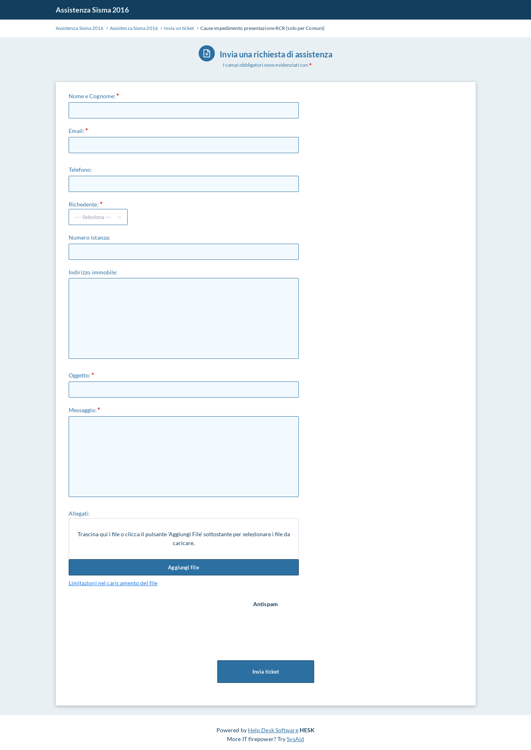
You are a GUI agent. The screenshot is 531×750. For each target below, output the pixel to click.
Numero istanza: (90, 237)
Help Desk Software (273, 730)
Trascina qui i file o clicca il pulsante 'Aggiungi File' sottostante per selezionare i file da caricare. (184, 538)
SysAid (295, 738)
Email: (77, 130)
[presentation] (266, 624)
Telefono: (80, 169)
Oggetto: (80, 375)
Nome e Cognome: (92, 96)
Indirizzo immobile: (93, 272)
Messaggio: (83, 410)
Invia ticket (266, 672)
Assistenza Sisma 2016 (92, 9)
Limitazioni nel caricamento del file (113, 582)
